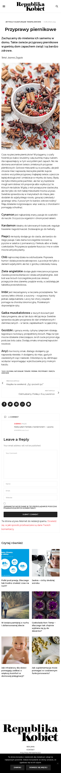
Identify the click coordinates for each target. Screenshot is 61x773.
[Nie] (57, 763)
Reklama (31, 747)
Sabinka (17, 424)
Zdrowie (37, 22)
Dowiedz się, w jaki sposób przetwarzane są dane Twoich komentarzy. (29, 525)
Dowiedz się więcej (38, 767)
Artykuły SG (11, 22)
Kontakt (31, 750)
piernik (34, 371)
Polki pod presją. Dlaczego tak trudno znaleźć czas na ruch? (15, 583)
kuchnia (10, 371)
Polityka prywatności (30, 753)
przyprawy (43, 371)
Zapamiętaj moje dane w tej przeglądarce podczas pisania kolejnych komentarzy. (30, 507)
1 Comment (11, 417)
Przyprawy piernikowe (30, 29)
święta (52, 371)
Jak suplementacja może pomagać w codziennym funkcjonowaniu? (44, 671)
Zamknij (17, 767)
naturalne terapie (22, 371)
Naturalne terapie (25, 22)
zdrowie (5, 373)
